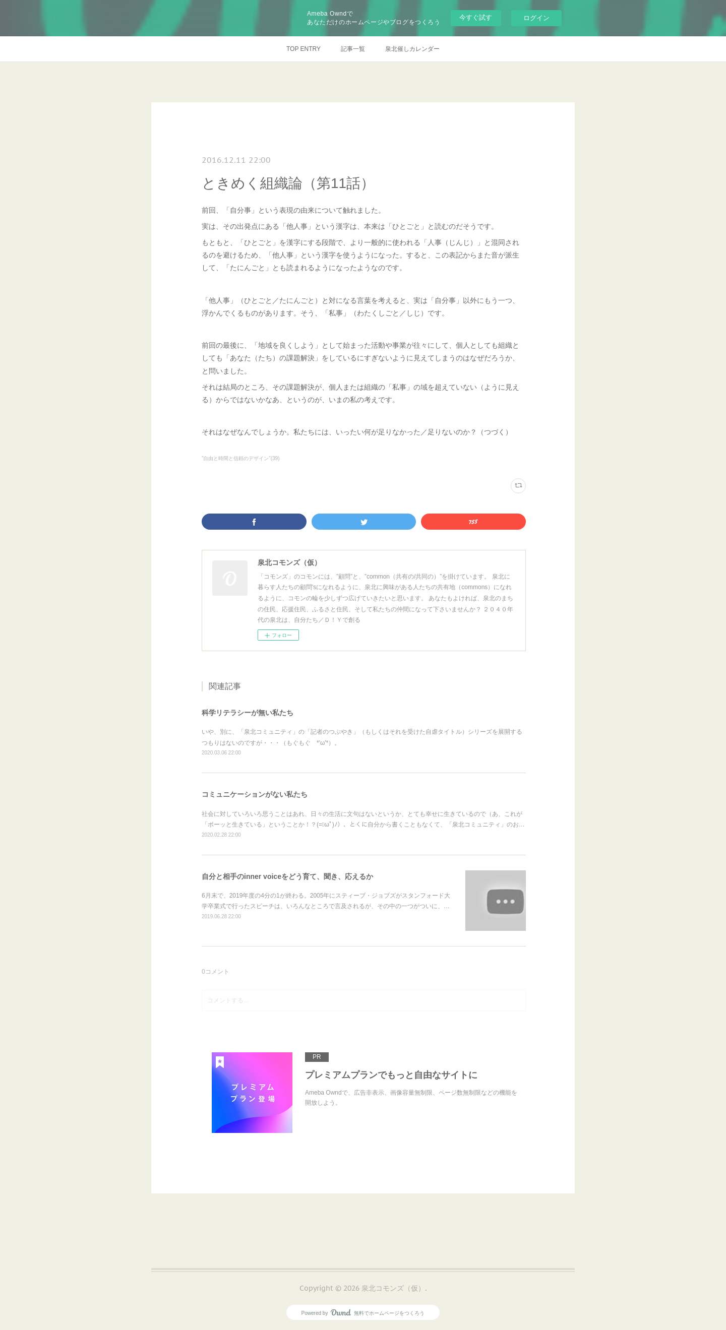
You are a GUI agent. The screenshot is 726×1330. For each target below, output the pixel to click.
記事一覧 (353, 48)
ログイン (536, 18)
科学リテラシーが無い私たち (247, 713)
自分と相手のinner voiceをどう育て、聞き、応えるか (287, 876)
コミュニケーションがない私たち (255, 794)
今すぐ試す (475, 17)
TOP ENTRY (303, 48)
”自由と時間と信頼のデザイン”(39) (240, 458)
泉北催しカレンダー (412, 48)
